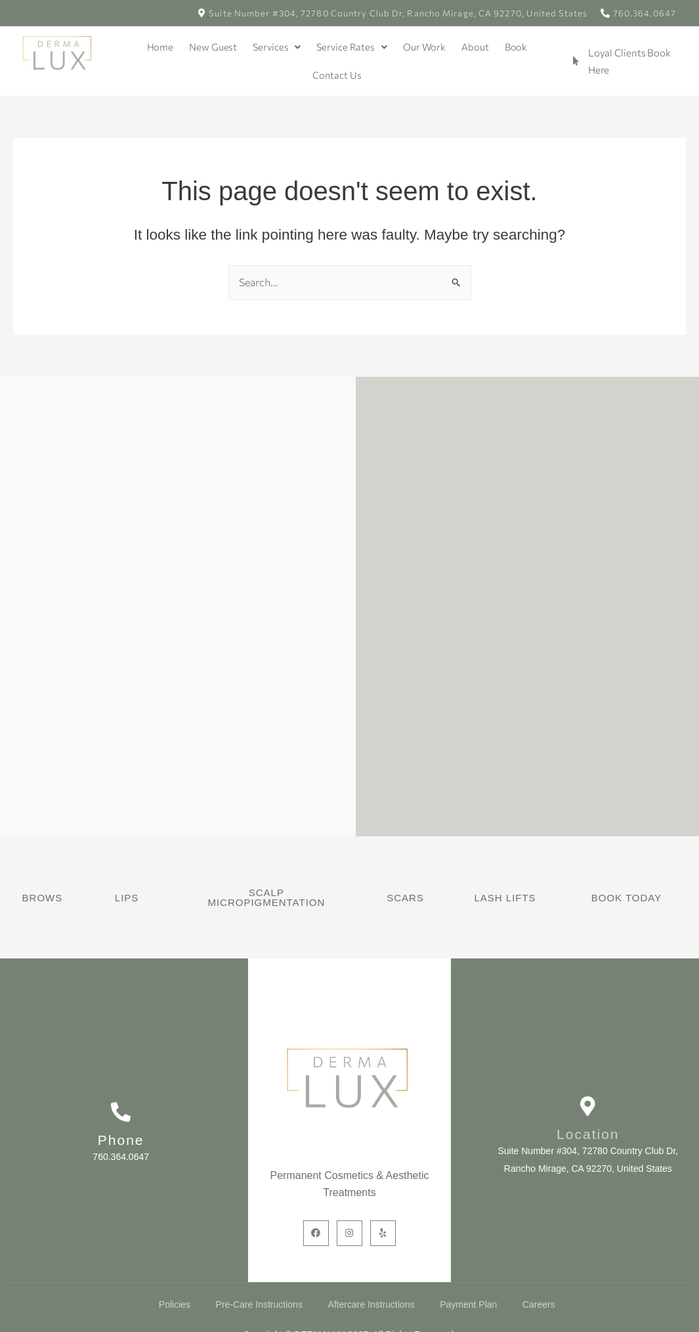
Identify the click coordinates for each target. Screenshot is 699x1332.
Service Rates (352, 47)
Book (517, 47)
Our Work (425, 47)
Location (588, 1134)
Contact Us (337, 75)
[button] (276, 47)
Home (158, 47)
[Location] (588, 1107)
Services (276, 47)
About (476, 47)
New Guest (212, 47)
